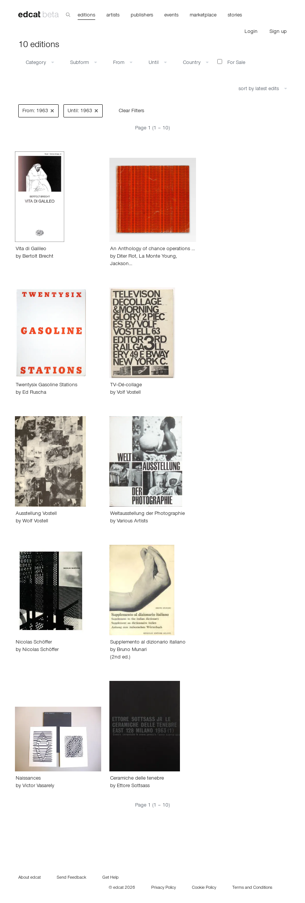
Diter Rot (126, 256)
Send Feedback (71, 878)
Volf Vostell (129, 393)
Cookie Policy (204, 888)
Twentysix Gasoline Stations (46, 385)
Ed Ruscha (34, 393)
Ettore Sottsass (133, 786)
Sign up (278, 32)
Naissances (28, 778)
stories (235, 15)
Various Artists (132, 521)
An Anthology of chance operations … (152, 249)
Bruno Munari (132, 650)
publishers (142, 15)
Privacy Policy (163, 888)
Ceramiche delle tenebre (137, 778)
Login (251, 32)
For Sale (231, 62)
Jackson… (121, 264)
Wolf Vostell (35, 521)
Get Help (110, 878)
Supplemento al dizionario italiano (148, 642)
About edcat (29, 878)
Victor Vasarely (38, 786)
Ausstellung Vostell (36, 514)
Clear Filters (131, 111)
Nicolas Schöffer (34, 642)
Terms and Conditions (252, 888)
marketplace (203, 15)
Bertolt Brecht (37, 256)
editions (86, 15)
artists (112, 15)
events (171, 15)
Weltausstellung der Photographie (147, 514)
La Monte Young (157, 256)
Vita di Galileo (31, 249)
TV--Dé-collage (126, 385)
